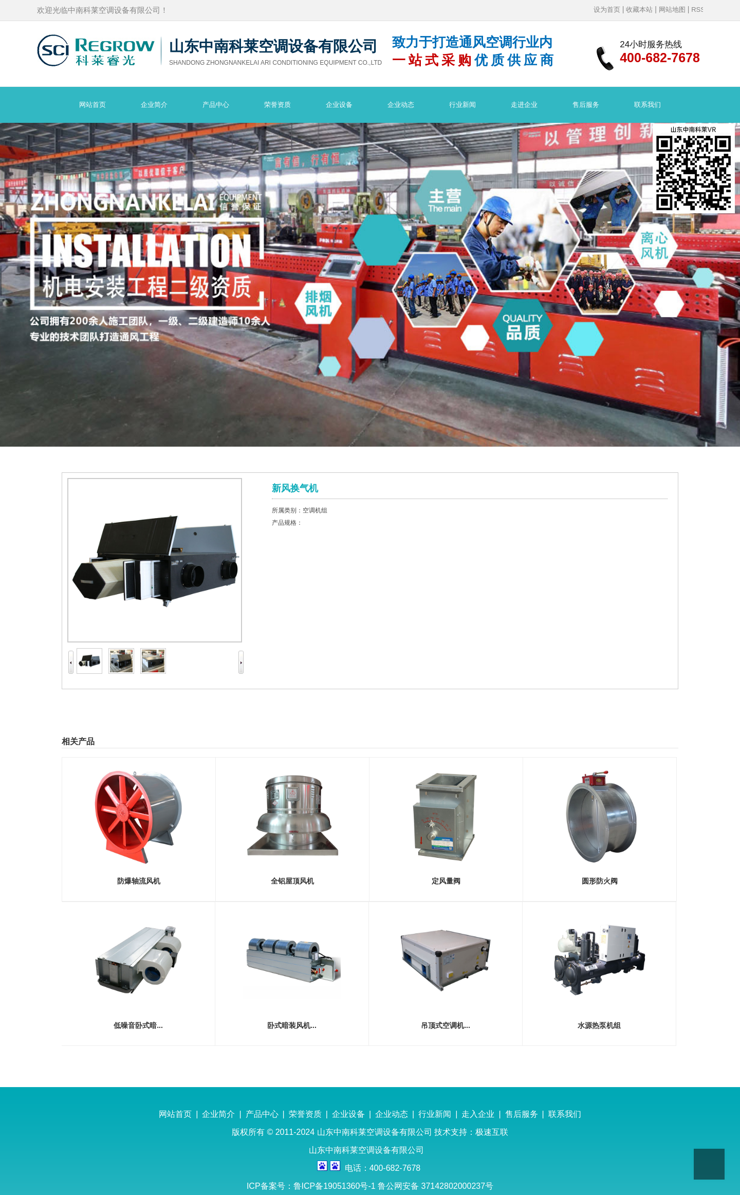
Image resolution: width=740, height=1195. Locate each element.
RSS (698, 9)
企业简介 (218, 1114)
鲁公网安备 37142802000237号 (435, 1186)
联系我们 (564, 1114)
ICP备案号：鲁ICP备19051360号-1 (312, 1186)
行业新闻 (434, 1114)
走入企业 (477, 1114)
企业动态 (391, 1114)
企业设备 (348, 1114)
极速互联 (491, 1132)
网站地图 (672, 9)
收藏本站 (639, 9)
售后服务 (521, 1114)
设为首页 (607, 9)
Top (709, 1164)
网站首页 (175, 1114)
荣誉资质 (305, 1114)
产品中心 (262, 1114)
